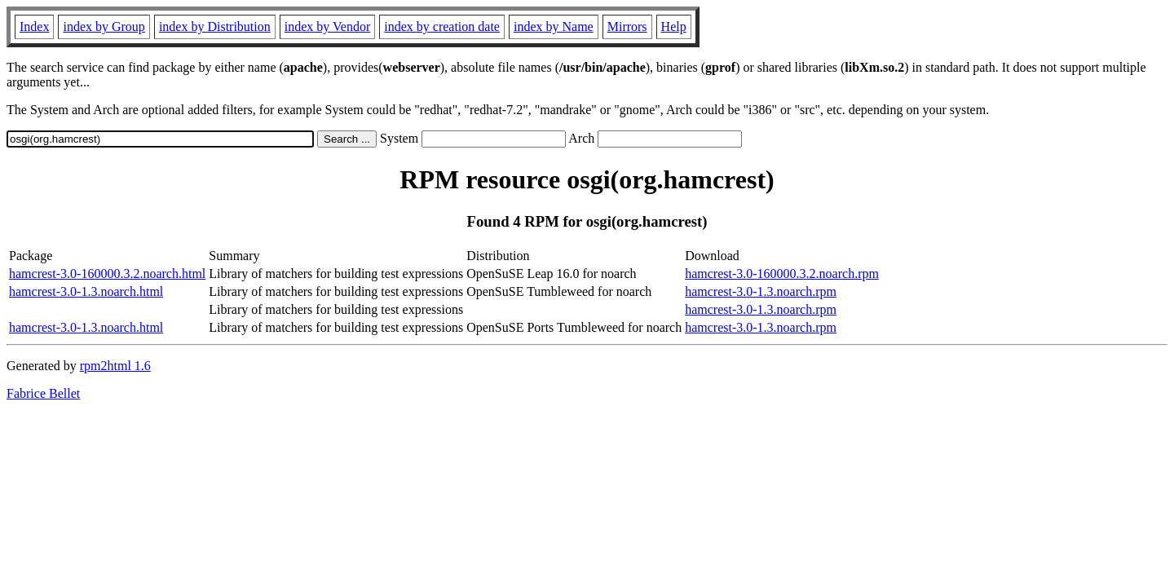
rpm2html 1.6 (115, 366)
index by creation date (442, 26)
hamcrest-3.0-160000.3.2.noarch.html (107, 273)
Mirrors (627, 26)
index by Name (554, 26)
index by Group (103, 26)
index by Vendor (327, 26)
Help (673, 26)
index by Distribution (215, 26)
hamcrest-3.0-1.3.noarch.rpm (760, 291)
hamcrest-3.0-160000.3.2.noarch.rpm (782, 273)
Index (34, 26)
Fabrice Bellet (43, 393)
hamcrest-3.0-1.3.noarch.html (86, 291)
